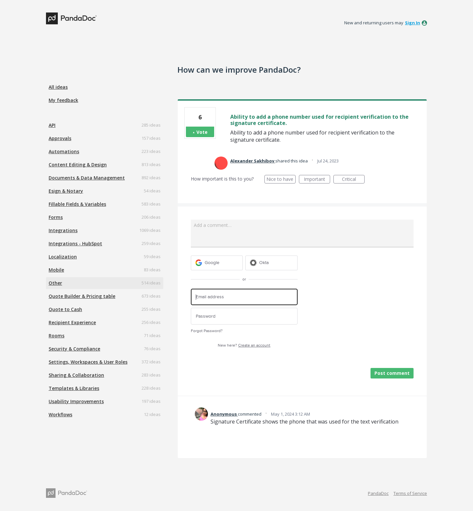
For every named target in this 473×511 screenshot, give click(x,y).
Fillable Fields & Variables (77, 204)
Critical (353, 179)
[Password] (244, 316)
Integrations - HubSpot (75, 243)
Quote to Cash (65, 309)
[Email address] (244, 297)
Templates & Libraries (74, 388)
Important (317, 179)
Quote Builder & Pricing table (82, 296)
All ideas (58, 87)
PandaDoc (378, 493)
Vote (202, 132)
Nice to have (281, 179)
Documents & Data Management (87, 178)
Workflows (60, 414)
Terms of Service (410, 493)
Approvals (60, 138)
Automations (64, 151)
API (52, 125)
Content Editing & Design (78, 164)
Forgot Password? (207, 330)
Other (55, 283)
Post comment (392, 373)
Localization (63, 257)
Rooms (56, 335)
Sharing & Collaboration (76, 375)
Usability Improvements (76, 401)
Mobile (56, 270)
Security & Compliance (74, 349)
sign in (412, 23)
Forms (56, 217)
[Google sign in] (217, 263)
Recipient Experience (72, 322)
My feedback (63, 100)
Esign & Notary (66, 191)
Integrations (63, 230)
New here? (244, 345)
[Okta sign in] (271, 263)
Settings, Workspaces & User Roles (88, 362)
